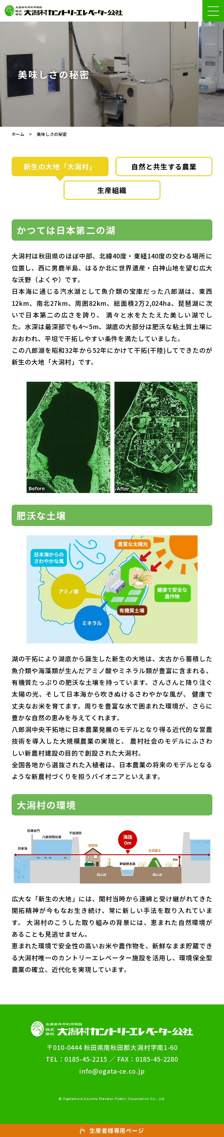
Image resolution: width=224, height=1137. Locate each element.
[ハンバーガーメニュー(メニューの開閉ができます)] (213, 11)
